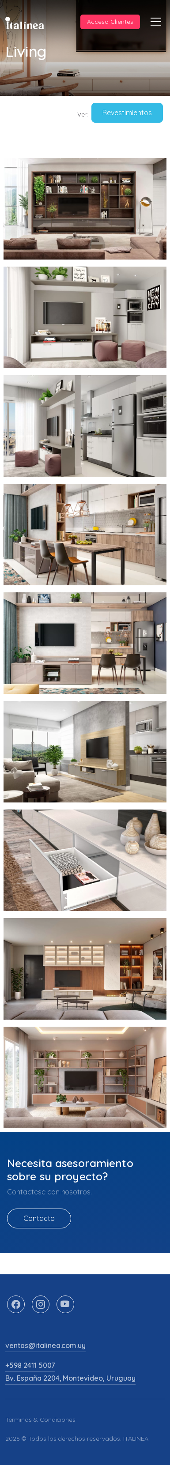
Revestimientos (127, 112)
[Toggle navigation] (156, 21)
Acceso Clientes (110, 22)
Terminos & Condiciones (40, 1420)
